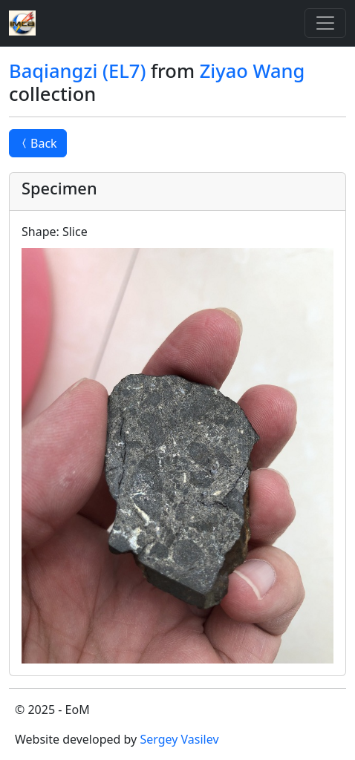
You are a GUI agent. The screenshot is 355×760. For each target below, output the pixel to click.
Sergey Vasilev (179, 739)
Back (38, 143)
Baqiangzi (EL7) (77, 70)
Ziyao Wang (252, 70)
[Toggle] (325, 23)
